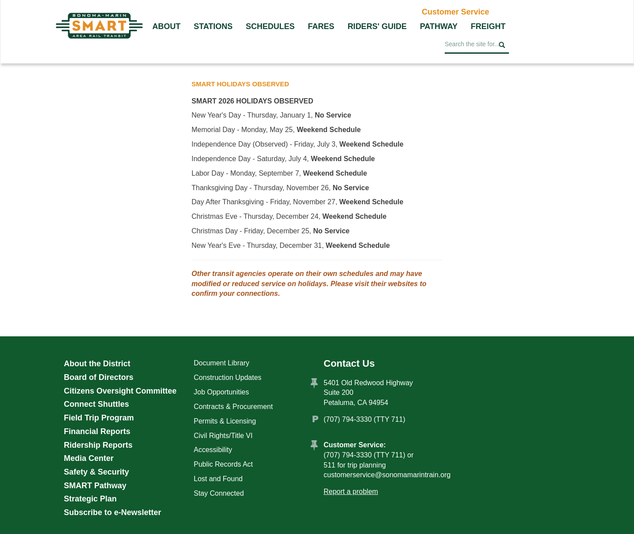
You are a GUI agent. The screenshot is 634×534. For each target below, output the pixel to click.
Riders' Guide (376, 26)
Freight (488, 26)
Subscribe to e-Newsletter (112, 512)
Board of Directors (98, 377)
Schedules (270, 26)
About (166, 26)
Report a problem (351, 491)
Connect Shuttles (96, 404)
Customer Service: (355, 445)
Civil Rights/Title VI (223, 435)
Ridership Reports (98, 445)
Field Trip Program (99, 417)
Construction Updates (228, 377)
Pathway (439, 26)
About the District (97, 363)
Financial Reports (97, 431)
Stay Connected (219, 493)
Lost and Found (218, 478)
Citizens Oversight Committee (120, 391)
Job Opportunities (221, 392)
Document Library (221, 363)
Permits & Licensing (225, 421)
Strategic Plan (90, 498)
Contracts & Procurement (233, 406)
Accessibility (213, 449)
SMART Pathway (95, 485)
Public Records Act (223, 464)
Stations (213, 26)
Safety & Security (96, 472)
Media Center (89, 458)
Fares (321, 26)
